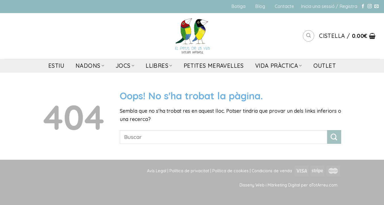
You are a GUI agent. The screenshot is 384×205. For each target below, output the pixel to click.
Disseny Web (253, 185)
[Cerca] (308, 36)
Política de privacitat (189, 170)
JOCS (125, 65)
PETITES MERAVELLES (214, 65)
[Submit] (334, 137)
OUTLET (324, 65)
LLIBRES (159, 65)
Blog (260, 6)
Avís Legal (156, 170)
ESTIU (56, 65)
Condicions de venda (272, 170)
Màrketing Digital (284, 185)
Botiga (238, 6)
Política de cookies (230, 170)
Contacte (284, 6)
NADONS (89, 65)
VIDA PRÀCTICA (278, 65)
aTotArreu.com (323, 185)
